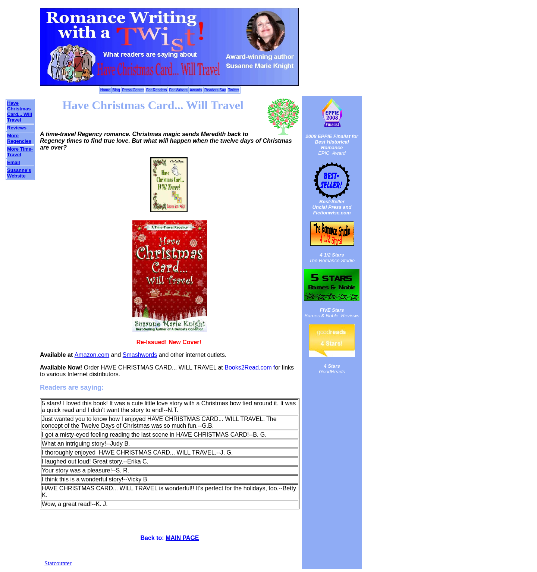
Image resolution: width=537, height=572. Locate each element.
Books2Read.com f (249, 367)
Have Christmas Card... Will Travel (19, 111)
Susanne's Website (19, 173)
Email (13, 162)
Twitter (233, 90)
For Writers (178, 90)
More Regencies (19, 138)
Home (105, 90)
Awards (196, 90)
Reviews (16, 128)
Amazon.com (92, 355)
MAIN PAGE (182, 538)
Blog (116, 90)
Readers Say (215, 90)
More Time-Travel (20, 151)
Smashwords (140, 355)
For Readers (156, 90)
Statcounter (58, 563)
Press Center (133, 90)
